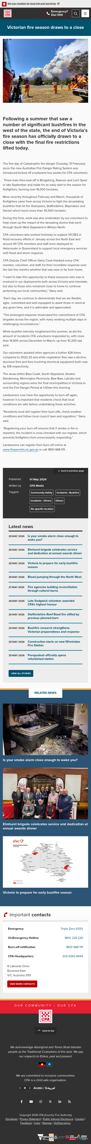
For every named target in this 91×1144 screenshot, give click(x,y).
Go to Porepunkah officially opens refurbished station (45, 659)
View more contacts (22, 984)
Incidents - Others (41, 500)
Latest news (21, 526)
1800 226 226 (74, 938)
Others (59, 500)
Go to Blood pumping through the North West (45, 578)
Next (30, 1088)
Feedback (26, 1123)
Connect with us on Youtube (31, 1101)
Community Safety (41, 492)
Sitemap (47, 1123)
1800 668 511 (74, 947)
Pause (25, 1088)
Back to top (48, 1030)
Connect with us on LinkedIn (60, 1101)
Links (37, 1123)
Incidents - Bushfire (68, 492)
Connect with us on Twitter (50, 1101)
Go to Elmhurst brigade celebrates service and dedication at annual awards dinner (45, 553)
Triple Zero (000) (72, 929)
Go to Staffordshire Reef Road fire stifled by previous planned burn (45, 618)
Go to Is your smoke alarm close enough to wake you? (45, 539)
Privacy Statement (30, 1119)
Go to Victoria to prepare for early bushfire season (45, 566)
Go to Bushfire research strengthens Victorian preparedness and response (45, 631)
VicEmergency (62, 1123)
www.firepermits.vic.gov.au (20, 449)
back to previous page (70, 471)
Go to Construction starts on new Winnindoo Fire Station (45, 645)
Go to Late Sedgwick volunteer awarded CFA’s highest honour (45, 604)
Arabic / (44, 1088)
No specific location (42, 509)
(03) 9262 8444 (73, 956)
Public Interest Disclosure (58, 1119)
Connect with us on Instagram (41, 1101)
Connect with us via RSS (69, 1101)
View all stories (21, 673)
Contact (79, 1119)
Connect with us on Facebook (21, 1101)
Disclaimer (12, 1119)
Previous (20, 1088)
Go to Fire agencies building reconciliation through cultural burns (45, 590)
